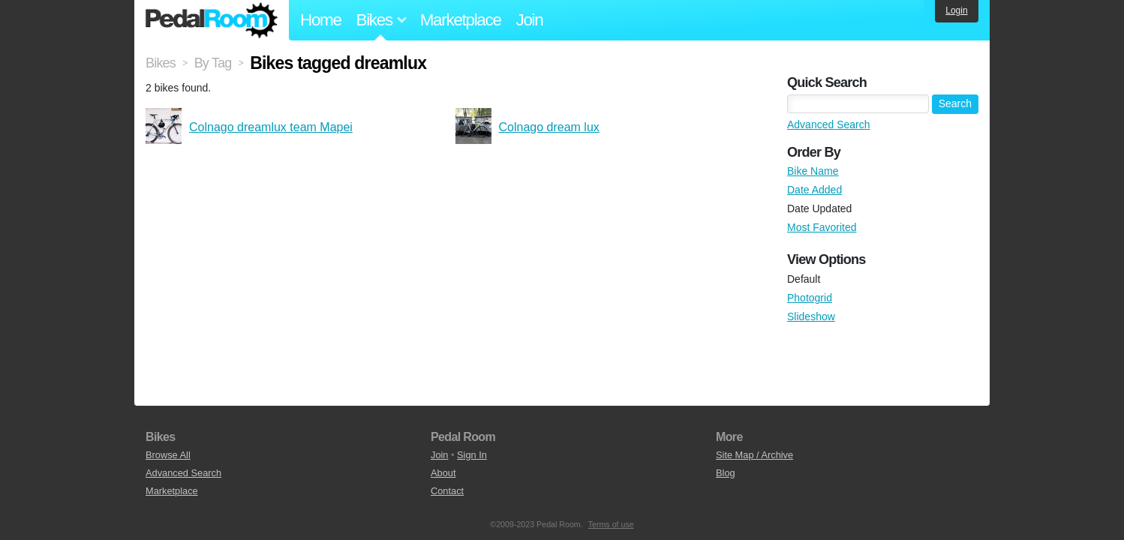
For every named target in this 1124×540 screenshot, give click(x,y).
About (443, 472)
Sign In (472, 454)
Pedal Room (212, 20)
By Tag (213, 63)
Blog (725, 472)
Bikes (161, 63)
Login (956, 10)
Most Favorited (822, 227)
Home (320, 19)
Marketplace (460, 19)
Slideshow (811, 316)
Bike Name (812, 171)
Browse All (168, 454)
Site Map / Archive (754, 454)
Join (529, 19)
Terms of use (611, 524)
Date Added (814, 190)
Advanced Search (828, 124)
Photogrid (809, 298)
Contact (447, 490)
